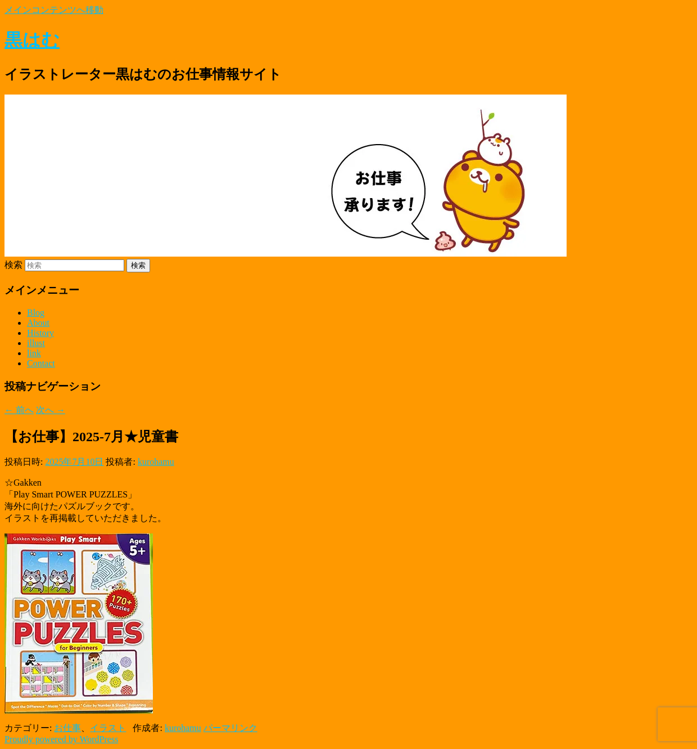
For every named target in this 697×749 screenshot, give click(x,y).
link (34, 353)
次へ (50, 410)
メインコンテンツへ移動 (53, 10)
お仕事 (67, 728)
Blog (35, 312)
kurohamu (156, 462)
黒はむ (32, 40)
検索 (13, 265)
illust (36, 343)
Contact (41, 363)
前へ (19, 410)
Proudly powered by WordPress (61, 739)
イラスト (108, 728)
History (40, 333)
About (38, 323)
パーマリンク (230, 728)
